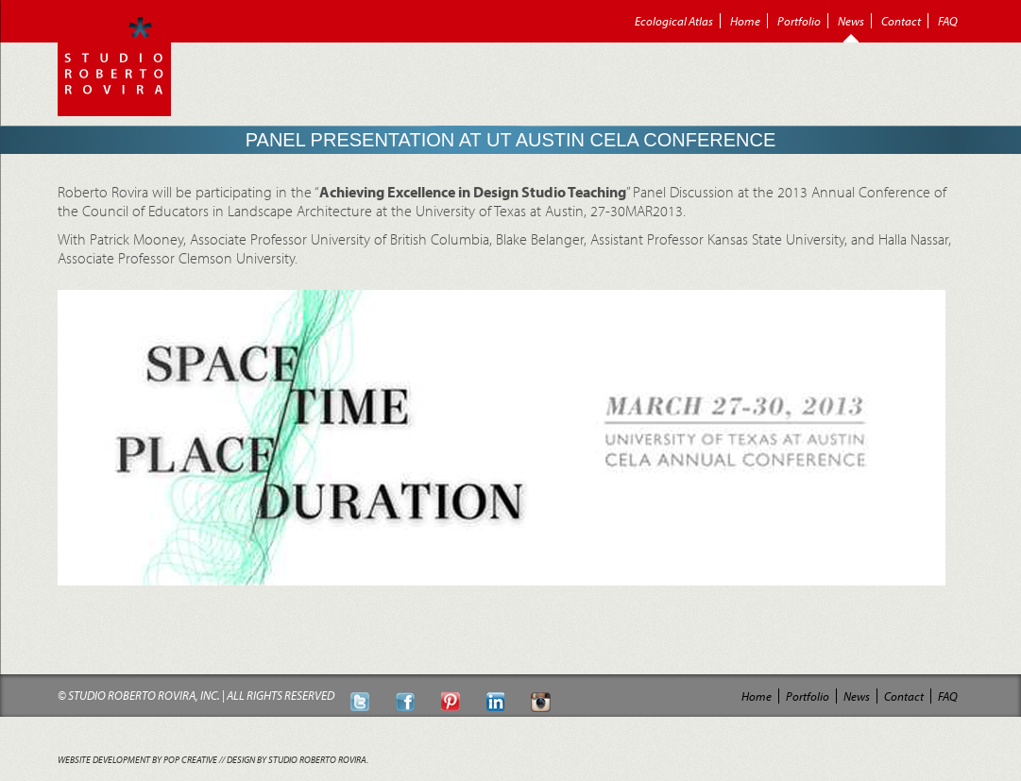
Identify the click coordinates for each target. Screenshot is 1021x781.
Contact (901, 20)
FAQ (948, 20)
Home (745, 20)
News (851, 20)
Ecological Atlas (674, 20)
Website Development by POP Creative (137, 760)
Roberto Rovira (114, 65)
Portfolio (799, 20)
